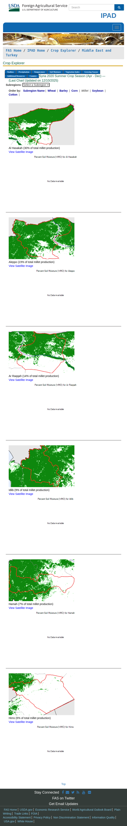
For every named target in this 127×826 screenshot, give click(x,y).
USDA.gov (26, 809)
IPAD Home (36, 50)
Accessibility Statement (17, 817)
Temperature (39, 72)
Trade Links (21, 813)
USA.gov (9, 821)
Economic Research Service (52, 809)
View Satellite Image (21, 151)
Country (33, 76)
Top (63, 784)
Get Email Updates (63, 804)
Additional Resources (16, 76)
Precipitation (24, 72)
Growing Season (91, 72)
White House (25, 821)
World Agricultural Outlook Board (92, 809)
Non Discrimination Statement (71, 817)
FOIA (34, 813)
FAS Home (13, 50)
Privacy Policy (42, 817)
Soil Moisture (55, 72)
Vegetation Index (72, 72)
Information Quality (103, 817)
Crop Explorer (63, 50)
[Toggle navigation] (117, 27)
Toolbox (10, 72)
